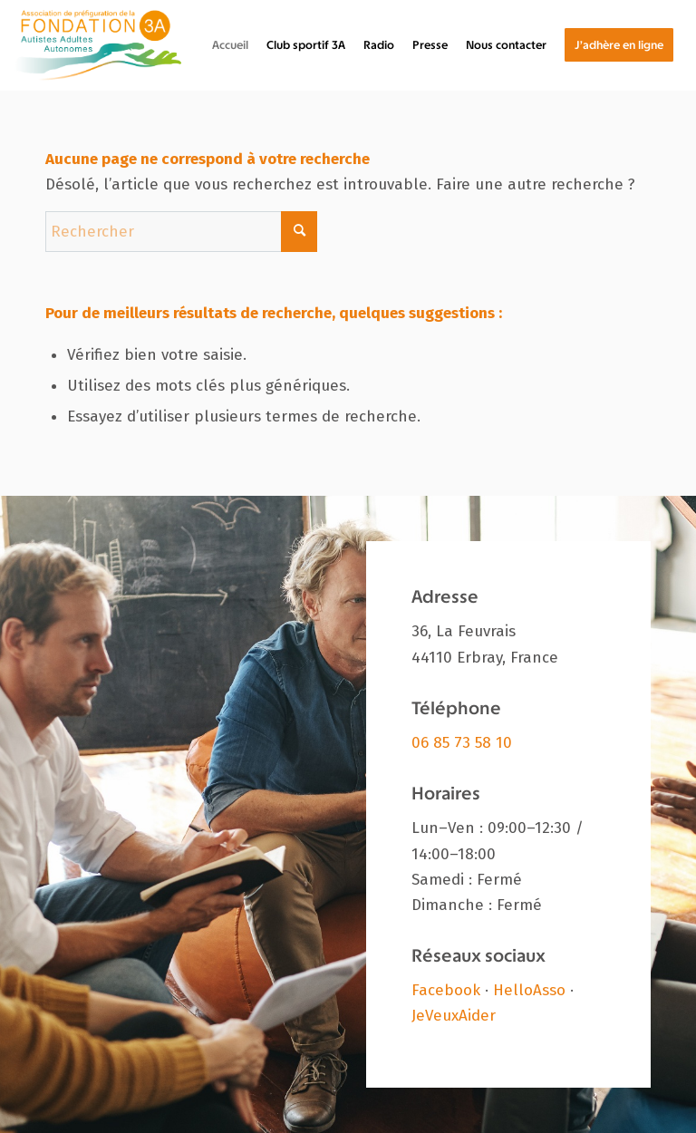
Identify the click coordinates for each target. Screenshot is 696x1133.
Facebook (445, 990)
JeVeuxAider (453, 1015)
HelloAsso (529, 990)
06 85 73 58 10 (461, 742)
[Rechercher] (181, 231)
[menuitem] (230, 45)
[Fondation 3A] (97, 45)
